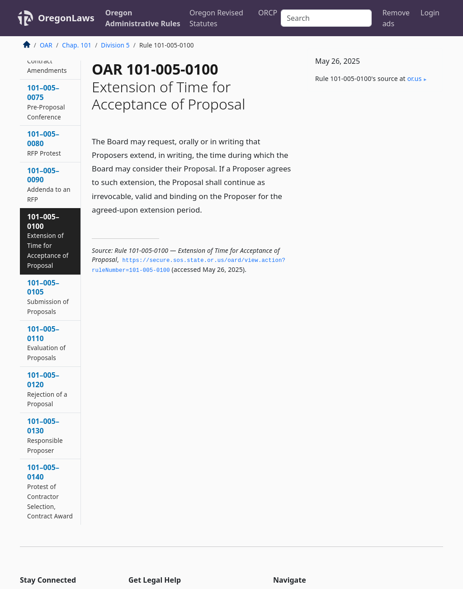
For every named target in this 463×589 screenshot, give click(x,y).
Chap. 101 (76, 45)
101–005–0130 (45, 435)
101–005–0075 (46, 102)
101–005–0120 (47, 389)
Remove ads (396, 18)
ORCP (267, 13)
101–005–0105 (48, 297)
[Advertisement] (375, 161)
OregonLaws (66, 18)
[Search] (326, 18)
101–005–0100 (47, 241)
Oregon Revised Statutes (216, 18)
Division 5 (115, 45)
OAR (46, 45)
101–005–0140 (50, 491)
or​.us (414, 78)
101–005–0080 (44, 143)
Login (429, 13)
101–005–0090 (49, 185)
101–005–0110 (46, 343)
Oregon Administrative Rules (142, 18)
